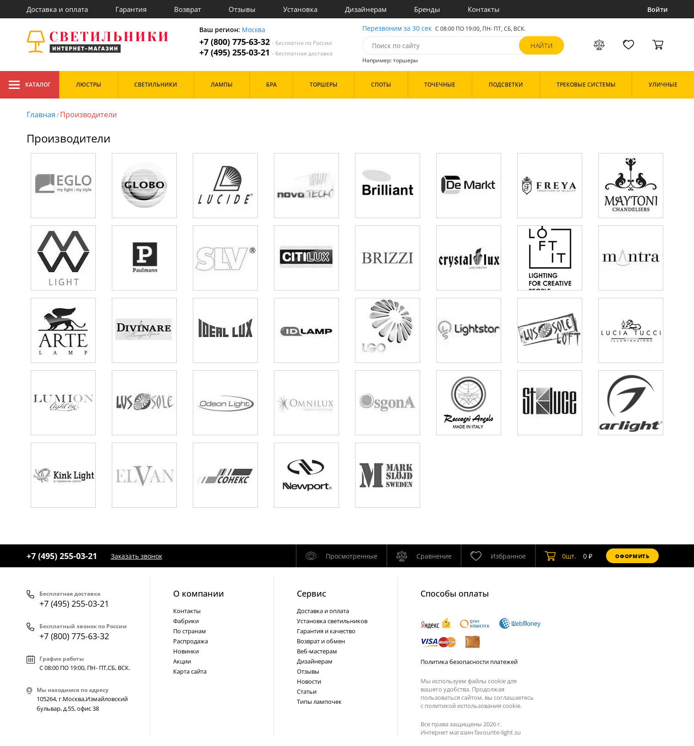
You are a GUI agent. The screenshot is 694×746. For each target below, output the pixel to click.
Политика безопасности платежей (469, 662)
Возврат (187, 9)
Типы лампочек (319, 701)
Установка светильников (332, 621)
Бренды (427, 9)
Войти (657, 9)
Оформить (632, 556)
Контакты (484, 9)
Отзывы (242, 9)
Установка (300, 9)
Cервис (311, 593)
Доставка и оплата (57, 9)
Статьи (307, 691)
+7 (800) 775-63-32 (265, 42)
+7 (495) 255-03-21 (266, 52)
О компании (198, 593)
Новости (309, 681)
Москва (253, 30)
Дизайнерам (366, 9)
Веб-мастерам (317, 651)
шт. (560, 555)
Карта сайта (190, 671)
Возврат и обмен (321, 641)
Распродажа (190, 641)
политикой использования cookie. (473, 706)
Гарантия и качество (326, 631)
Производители (88, 115)
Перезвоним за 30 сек (397, 29)
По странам (189, 631)
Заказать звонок (136, 556)
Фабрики (186, 621)
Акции (182, 661)
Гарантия (131, 9)
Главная (41, 115)
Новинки (186, 651)
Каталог (29, 84)
